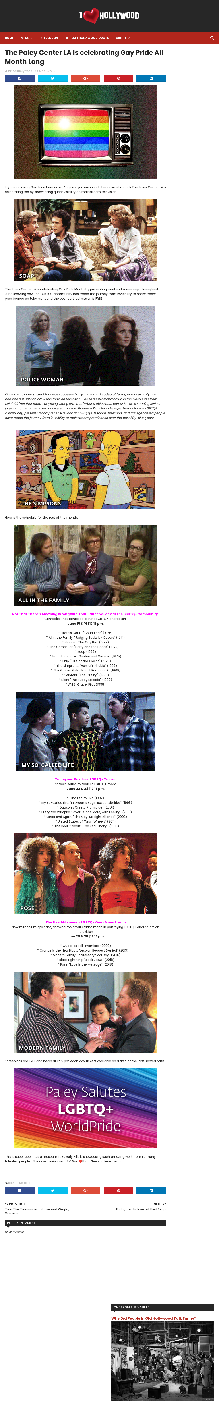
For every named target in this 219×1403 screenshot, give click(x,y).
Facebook (84, 1355)
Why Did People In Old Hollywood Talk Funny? (176, 65)
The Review (164, 277)
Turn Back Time (187, 277)
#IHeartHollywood (34, 1332)
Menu (24, 38)
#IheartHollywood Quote (86, 38)
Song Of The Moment (171, 263)
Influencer (191, 235)
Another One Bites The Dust (175, 206)
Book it (205, 206)
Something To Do (19, 1199)
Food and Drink (166, 220)
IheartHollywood (167, 235)
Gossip (186, 220)
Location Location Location (174, 249)
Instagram (85, 1338)
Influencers (48, 38)
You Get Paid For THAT (189, 292)
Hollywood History (168, 227)
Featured (162, 213)
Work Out (162, 292)
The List (190, 270)
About (121, 38)
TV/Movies (163, 285)
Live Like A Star (166, 242)
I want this (193, 227)
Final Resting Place (186, 213)
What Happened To (189, 285)
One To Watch (166, 256)
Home (8, 38)
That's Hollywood (168, 270)
